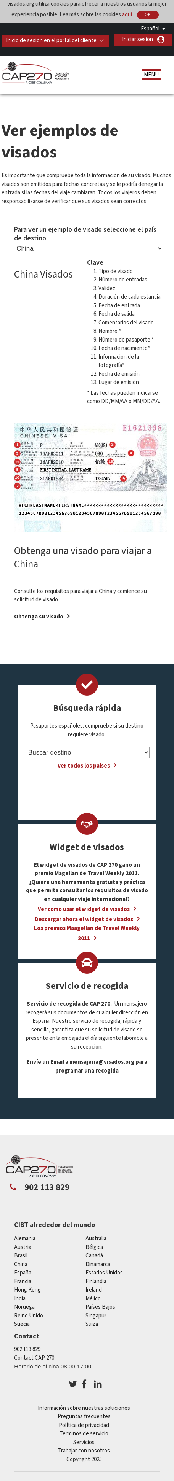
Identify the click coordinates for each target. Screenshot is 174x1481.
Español (150, 29)
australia (95, 1239)
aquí (127, 14)
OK (148, 15)
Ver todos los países (84, 767)
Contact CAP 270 (34, 1359)
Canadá (94, 1256)
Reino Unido (28, 1317)
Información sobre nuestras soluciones (84, 1409)
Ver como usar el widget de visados (84, 910)
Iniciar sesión (137, 51)
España (22, 1274)
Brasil (20, 1256)
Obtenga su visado (38, 617)
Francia (22, 1282)
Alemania (24, 1239)
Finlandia (95, 1282)
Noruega (24, 1308)
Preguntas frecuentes (84, 1417)
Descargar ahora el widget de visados (84, 920)
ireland (93, 1291)
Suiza (91, 1325)
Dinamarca (97, 1265)
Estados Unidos (104, 1274)
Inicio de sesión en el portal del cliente (53, 39)
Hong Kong (27, 1291)
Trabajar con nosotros (84, 1452)
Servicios (84, 1443)
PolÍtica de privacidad (84, 1426)
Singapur (95, 1317)
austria (22, 1248)
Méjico (93, 1299)
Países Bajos (100, 1308)
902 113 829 (27, 1350)
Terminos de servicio (84, 1434)
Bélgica (94, 1248)
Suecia (22, 1325)
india (20, 1299)
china (20, 1265)
